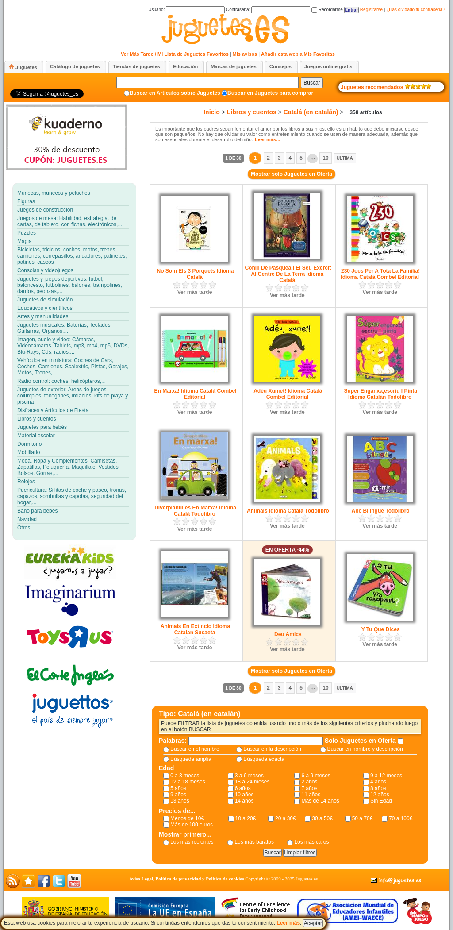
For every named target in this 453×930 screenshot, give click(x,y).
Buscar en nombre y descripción (365, 749)
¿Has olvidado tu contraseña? (415, 9)
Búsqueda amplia (190, 759)
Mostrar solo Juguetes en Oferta (291, 174)
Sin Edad (381, 801)
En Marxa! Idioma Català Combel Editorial (195, 394)
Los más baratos (254, 842)
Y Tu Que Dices (380, 629)
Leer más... (267, 139)
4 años (378, 782)
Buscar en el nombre (194, 749)
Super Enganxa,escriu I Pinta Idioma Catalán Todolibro (380, 394)
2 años (309, 782)
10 (325, 158)
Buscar (311, 83)
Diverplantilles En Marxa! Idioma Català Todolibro (195, 511)
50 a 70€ (362, 818)
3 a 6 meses (249, 775)
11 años (310, 794)
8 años (378, 788)
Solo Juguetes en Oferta (361, 740)
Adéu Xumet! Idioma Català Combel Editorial (287, 394)
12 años (379, 794)
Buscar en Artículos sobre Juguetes (175, 93)
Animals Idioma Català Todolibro (288, 511)
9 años (178, 794)
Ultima (345, 158)
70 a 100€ (400, 818)
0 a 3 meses (184, 775)
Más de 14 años (320, 801)
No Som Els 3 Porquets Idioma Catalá (195, 274)
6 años (243, 788)
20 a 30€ (285, 818)
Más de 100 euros (191, 825)
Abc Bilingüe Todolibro (381, 511)
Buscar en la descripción (272, 749)
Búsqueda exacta (263, 759)
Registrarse (371, 9)
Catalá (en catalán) (311, 112)
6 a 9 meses (315, 775)
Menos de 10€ (187, 818)
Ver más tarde (194, 292)
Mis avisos (245, 54)
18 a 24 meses (252, 782)
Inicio (211, 112)
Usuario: (186, 9)
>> (313, 159)
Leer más (288, 923)
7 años (309, 788)
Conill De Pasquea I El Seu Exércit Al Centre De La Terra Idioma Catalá (288, 274)
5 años (178, 788)
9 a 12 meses (386, 775)
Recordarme (327, 9)
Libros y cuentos (251, 112)
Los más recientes (191, 842)
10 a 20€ (245, 818)
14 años (244, 801)
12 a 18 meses (187, 782)
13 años (179, 801)
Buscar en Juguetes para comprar (270, 93)
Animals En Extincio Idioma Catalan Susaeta (195, 629)
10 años (244, 794)
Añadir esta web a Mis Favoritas (298, 54)
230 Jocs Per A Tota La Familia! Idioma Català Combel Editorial (380, 274)
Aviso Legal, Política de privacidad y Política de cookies (186, 878)
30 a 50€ (322, 818)
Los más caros (311, 842)
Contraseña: (268, 9)
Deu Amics (288, 634)
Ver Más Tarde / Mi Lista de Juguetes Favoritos (175, 54)
